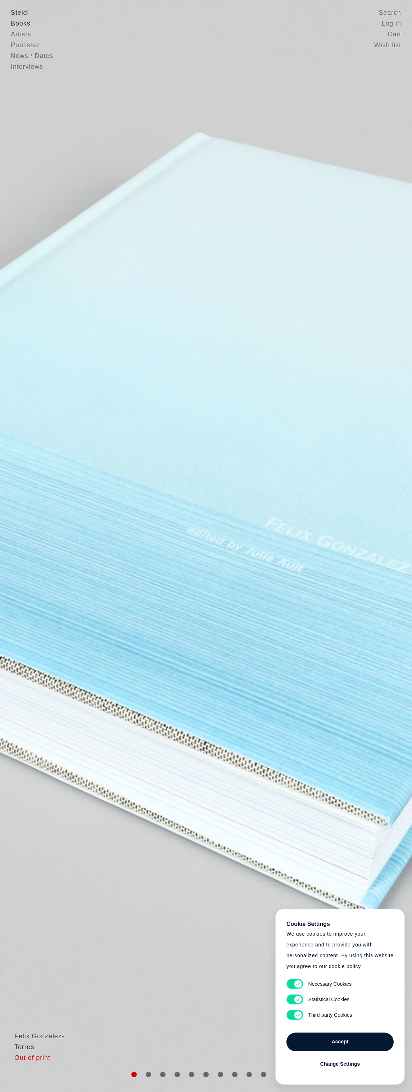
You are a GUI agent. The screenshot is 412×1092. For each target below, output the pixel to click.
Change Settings (340, 1064)
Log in (391, 23)
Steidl (20, 12)
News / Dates (32, 55)
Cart (394, 34)
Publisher (26, 45)
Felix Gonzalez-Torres (46, 1065)
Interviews (27, 66)
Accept (340, 1041)
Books (21, 23)
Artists (21, 34)
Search (390, 12)
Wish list (387, 45)
